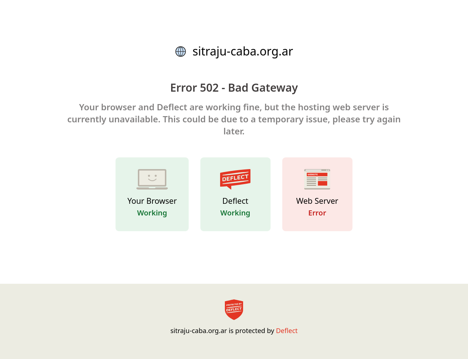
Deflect (287, 330)
